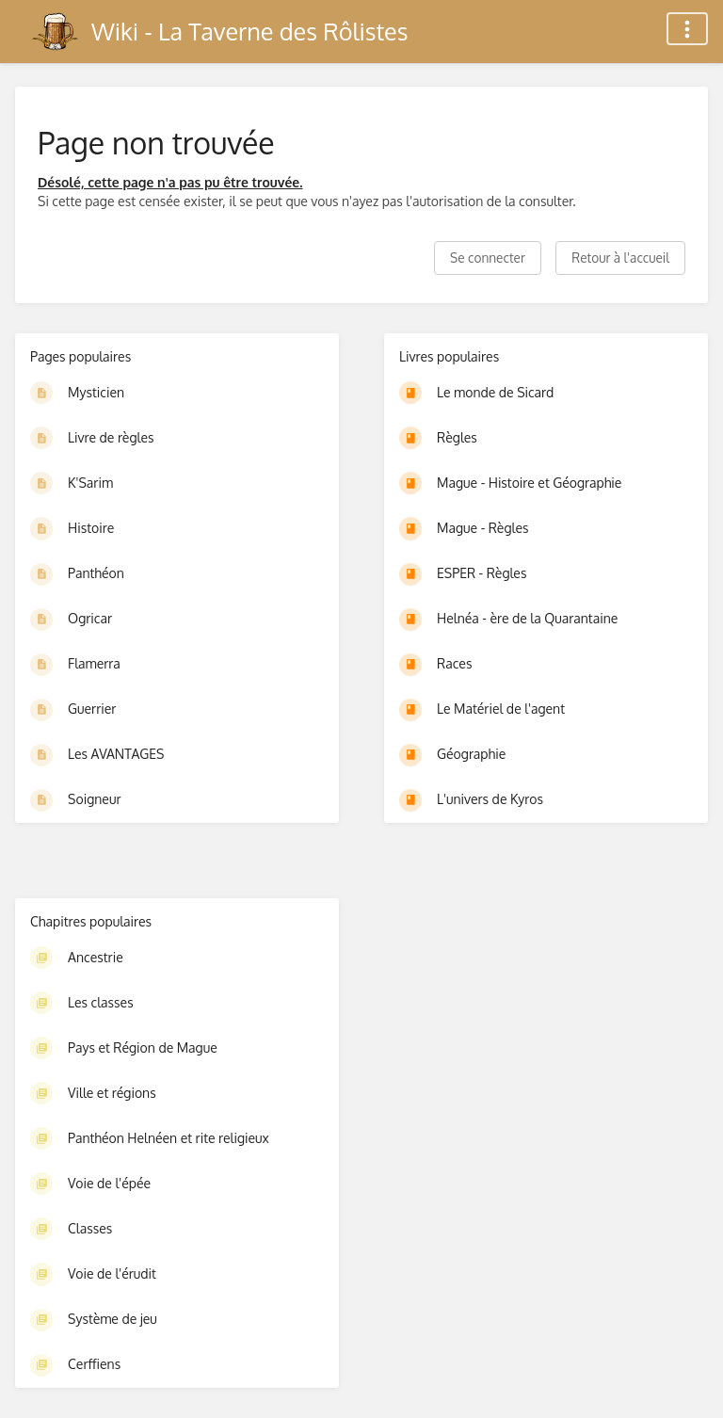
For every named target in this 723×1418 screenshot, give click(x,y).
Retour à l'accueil (620, 258)
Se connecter (487, 258)
